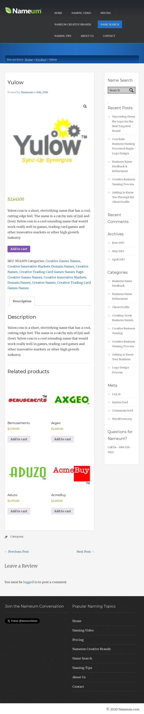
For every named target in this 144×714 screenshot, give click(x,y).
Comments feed (122, 410)
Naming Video (81, 13)
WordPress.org (122, 419)
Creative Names (44, 282)
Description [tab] (22, 301)
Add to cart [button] (18, 439)
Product (41, 59)
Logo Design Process (120, 370)
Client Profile (120, 307)
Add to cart (18, 249)
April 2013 (118, 259)
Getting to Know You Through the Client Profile (123, 197)
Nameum (27, 92)
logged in (30, 582)
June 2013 (118, 242)
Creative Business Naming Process (123, 182)
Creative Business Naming (123, 331)
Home (58, 13)
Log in (116, 394)
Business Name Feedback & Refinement (122, 166)
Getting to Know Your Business (123, 357)
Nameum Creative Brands (72, 24)
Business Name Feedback (122, 283)
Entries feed (120, 402)
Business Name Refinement (122, 296)
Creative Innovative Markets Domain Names (41, 266)
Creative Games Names (63, 261)
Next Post (85, 551)
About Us (87, 36)
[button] (85, 106)
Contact (109, 36)
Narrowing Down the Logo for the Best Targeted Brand (123, 124)
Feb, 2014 (42, 92)
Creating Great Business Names (122, 318)
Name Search (109, 24)
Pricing (105, 13)
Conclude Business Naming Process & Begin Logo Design (123, 146)
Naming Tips (62, 36)
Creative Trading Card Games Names (47, 272)
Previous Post (16, 551)
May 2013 (118, 251)
